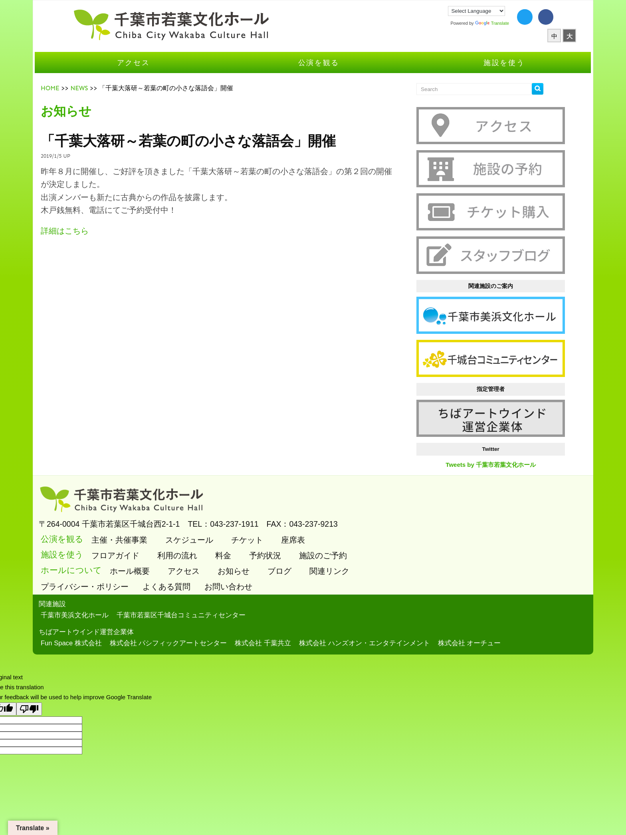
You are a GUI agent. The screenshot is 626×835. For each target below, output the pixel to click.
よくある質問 (200, 563)
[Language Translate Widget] (447, 11)
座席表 (325, 516)
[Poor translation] (29, 685)
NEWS (112, 98)
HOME (82, 98)
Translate (463, 23)
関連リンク (361, 547)
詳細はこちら (97, 241)
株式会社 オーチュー (502, 619)
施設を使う (482, 72)
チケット (279, 516)
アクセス (155, 72)
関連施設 (85, 580)
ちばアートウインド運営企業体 (118, 608)
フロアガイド (147, 532)
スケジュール (221, 516)
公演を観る (319, 72)
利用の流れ (209, 532)
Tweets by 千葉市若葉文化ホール (470, 444)
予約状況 (297, 532)
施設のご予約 (355, 532)
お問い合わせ (262, 563)
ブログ (311, 547)
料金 (255, 532)
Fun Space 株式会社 (104, 619)
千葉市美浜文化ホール (107, 591)
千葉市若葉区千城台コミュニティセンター (213, 591)
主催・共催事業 (151, 516)
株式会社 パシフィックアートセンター (201, 619)
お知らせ (265, 547)
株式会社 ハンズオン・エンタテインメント (397, 619)
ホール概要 (161, 547)
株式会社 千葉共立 (295, 619)
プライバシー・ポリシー (118, 563)
